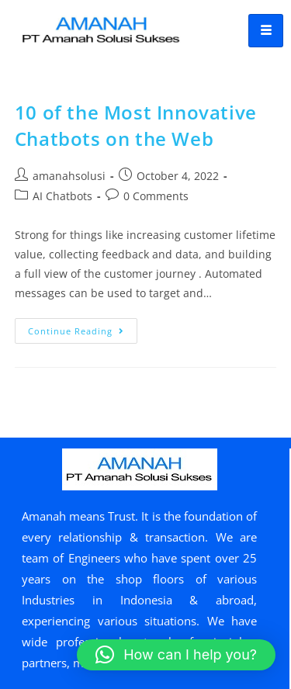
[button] (176, 654)
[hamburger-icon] (265, 30)
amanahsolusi (69, 175)
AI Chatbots (62, 196)
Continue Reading (82, 327)
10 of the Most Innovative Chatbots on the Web (136, 125)
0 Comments (156, 196)
